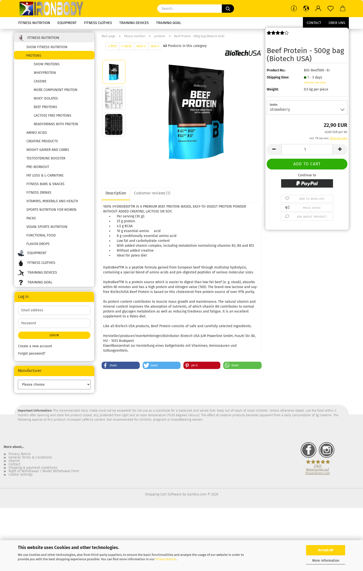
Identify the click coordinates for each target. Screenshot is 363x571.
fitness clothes (98, 23)
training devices (134, 23)
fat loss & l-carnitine (45, 175)
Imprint (14, 461)
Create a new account (35, 346)
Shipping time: (278, 77)
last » (155, 46)
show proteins (47, 64)
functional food (41, 235)
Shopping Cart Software (163, 494)
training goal (168, 23)
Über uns (337, 23)
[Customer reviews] (278, 35)
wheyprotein (45, 73)
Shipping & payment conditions (33, 468)
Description (116, 193)
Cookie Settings (21, 474)
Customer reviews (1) (152, 193)
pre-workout (37, 167)
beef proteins (45, 107)
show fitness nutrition (46, 47)
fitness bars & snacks (45, 184)
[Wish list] (330, 8)
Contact (314, 23)
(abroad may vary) (315, 82)
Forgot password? (31, 353)
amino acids (36, 133)
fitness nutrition (34, 23)
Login (54, 335)
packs (31, 218)
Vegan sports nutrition (46, 227)
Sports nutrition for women (51, 210)
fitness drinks (38, 192)
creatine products (42, 141)
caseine (40, 81)
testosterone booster (45, 158)
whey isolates (46, 98)
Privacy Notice (165, 559)
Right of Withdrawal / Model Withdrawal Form (44, 471)
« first (112, 46)
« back (126, 46)
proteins (33, 56)
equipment (67, 23)
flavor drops (38, 244)
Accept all (325, 550)
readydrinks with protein (56, 124)
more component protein (55, 90)
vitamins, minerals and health (52, 201)
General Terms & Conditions (30, 457)
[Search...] (228, 8)
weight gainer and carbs (47, 150)
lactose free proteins (52, 115)
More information (325, 561)
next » (141, 46)
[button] (306, 8)
